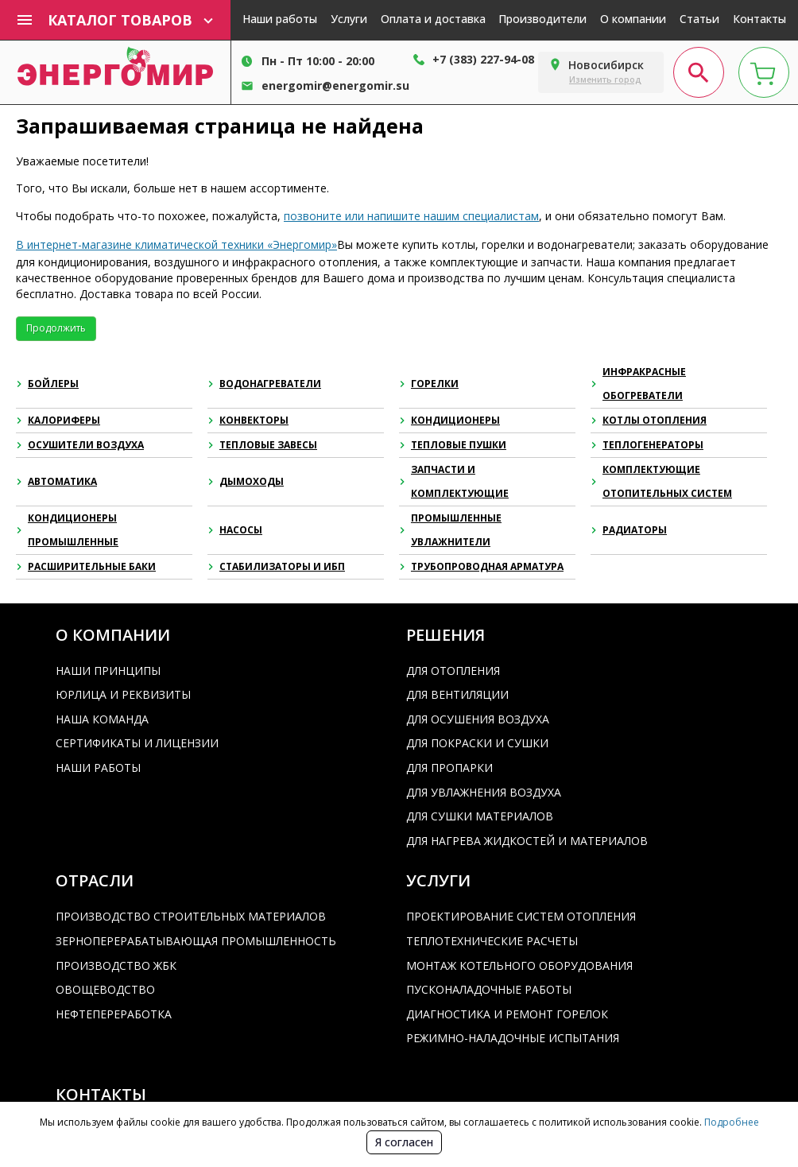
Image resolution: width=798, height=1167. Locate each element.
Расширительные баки (86, 566)
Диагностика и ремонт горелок (507, 1014)
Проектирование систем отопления (521, 916)
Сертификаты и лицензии (137, 742)
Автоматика (56, 481)
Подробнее (730, 1122)
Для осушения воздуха (477, 719)
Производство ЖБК (116, 965)
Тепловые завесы (262, 445)
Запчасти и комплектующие (454, 481)
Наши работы (279, 18)
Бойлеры (47, 383)
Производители (542, 18)
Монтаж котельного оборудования (519, 965)
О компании (633, 18)
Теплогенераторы (647, 445)
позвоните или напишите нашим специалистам (411, 215)
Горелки (429, 383)
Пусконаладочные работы (488, 989)
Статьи (699, 18)
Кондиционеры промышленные (67, 530)
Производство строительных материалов (191, 916)
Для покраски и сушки (477, 742)
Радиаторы (629, 530)
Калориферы (58, 420)
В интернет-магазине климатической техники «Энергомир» (176, 244)
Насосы (234, 530)
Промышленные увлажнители (450, 530)
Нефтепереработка (114, 1014)
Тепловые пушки (452, 445)
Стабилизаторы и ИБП (276, 566)
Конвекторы (248, 420)
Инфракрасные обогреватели (638, 383)
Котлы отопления (649, 420)
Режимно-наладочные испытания (512, 1037)
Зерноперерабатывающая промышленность (196, 940)
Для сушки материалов (479, 816)
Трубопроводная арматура (481, 566)
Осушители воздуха (80, 445)
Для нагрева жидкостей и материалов (527, 840)
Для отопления (453, 670)
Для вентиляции (457, 694)
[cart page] (763, 72)
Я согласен (404, 1142)
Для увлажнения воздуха (483, 792)
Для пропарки (449, 767)
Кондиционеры (449, 420)
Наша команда (102, 719)
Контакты (759, 18)
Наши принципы (108, 670)
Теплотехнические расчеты (492, 940)
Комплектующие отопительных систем (661, 481)
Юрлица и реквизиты (123, 694)
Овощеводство (105, 989)
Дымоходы (245, 481)
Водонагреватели (264, 383)
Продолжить (56, 328)
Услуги (349, 18)
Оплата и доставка (433, 18)
